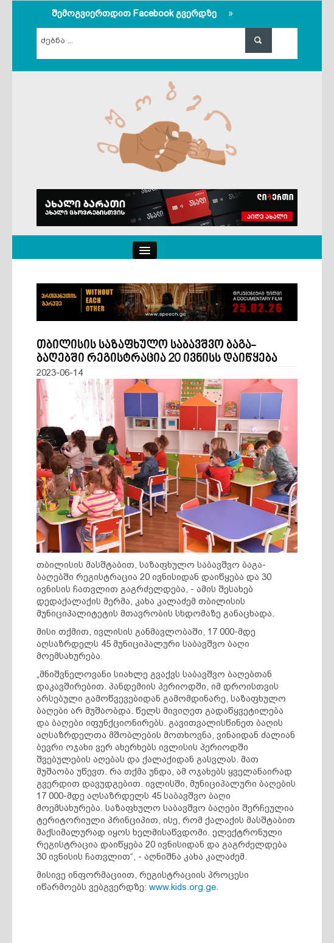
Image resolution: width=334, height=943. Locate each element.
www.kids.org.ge (182, 887)
